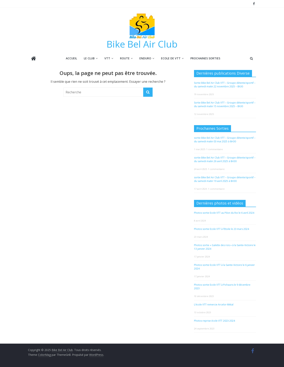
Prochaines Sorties (205, 58)
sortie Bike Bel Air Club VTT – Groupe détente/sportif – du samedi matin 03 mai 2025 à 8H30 (224, 139)
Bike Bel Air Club (142, 44)
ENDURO (145, 58)
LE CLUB (89, 58)
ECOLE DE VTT (171, 58)
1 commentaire (214, 149)
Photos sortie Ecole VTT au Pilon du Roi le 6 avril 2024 (224, 212)
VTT (107, 58)
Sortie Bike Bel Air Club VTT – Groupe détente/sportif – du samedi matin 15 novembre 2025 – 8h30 (224, 104)
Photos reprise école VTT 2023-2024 (214, 320)
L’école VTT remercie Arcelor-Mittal (213, 304)
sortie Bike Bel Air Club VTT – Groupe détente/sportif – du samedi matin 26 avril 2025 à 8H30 (224, 159)
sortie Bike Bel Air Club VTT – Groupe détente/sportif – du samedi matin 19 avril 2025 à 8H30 (224, 179)
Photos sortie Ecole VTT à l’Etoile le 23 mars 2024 (221, 228)
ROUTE (125, 58)
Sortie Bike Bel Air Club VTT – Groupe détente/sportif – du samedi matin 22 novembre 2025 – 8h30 (224, 84)
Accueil (71, 58)
